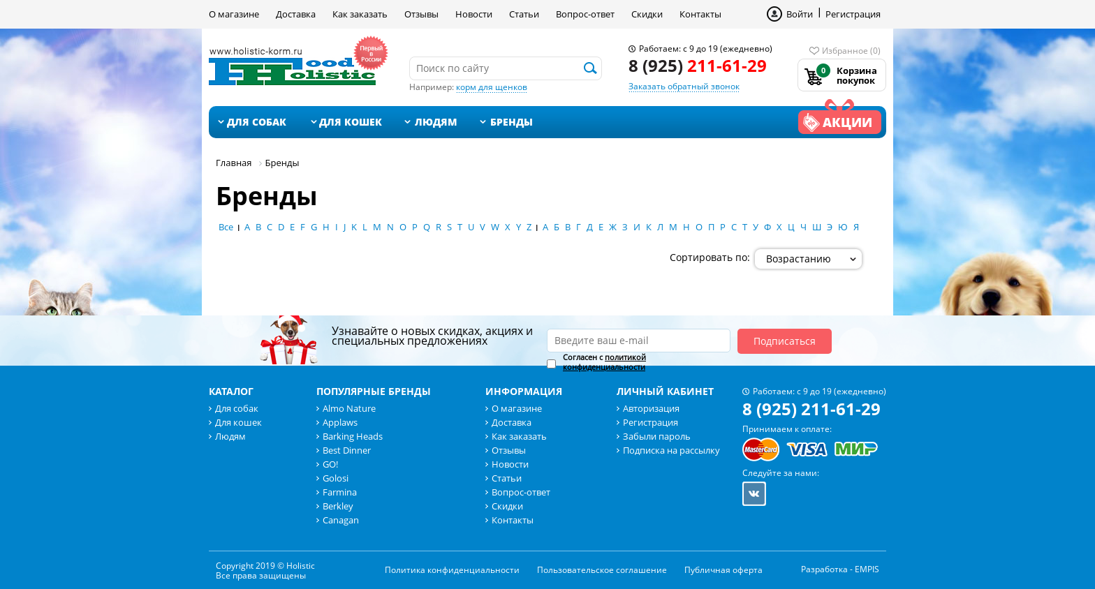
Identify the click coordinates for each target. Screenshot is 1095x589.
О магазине (234, 14)
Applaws (340, 422)
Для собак (256, 121)
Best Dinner (347, 450)
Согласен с (604, 362)
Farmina (340, 492)
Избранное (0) (851, 51)
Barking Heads (353, 436)
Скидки (647, 14)
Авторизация (651, 408)
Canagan (341, 520)
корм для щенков (491, 87)
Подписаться (785, 341)
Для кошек (350, 121)
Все (226, 227)
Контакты (700, 14)
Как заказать (360, 14)
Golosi (335, 478)
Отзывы (421, 14)
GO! (330, 464)
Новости (473, 14)
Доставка (296, 14)
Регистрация (853, 14)
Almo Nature (349, 408)
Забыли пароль (657, 436)
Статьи (524, 14)
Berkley (338, 506)
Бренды (511, 121)
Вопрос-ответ (585, 14)
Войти (799, 14)
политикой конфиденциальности (604, 362)
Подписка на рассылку (671, 450)
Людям (436, 121)
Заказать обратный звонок (684, 86)
